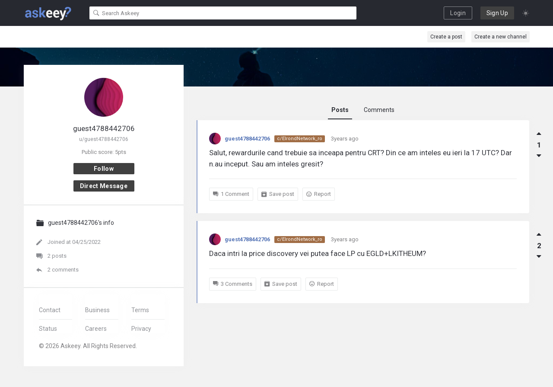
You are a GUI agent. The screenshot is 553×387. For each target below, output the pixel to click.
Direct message (103, 185)
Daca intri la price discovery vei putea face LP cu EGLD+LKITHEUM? (317, 253)
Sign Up (497, 13)
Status (48, 328)
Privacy (141, 328)
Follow (104, 168)
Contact (49, 310)
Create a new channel (500, 37)
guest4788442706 (247, 138)
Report (318, 194)
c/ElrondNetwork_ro (299, 138)
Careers (96, 328)
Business (97, 310)
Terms (140, 310)
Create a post (446, 37)
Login (458, 13)
